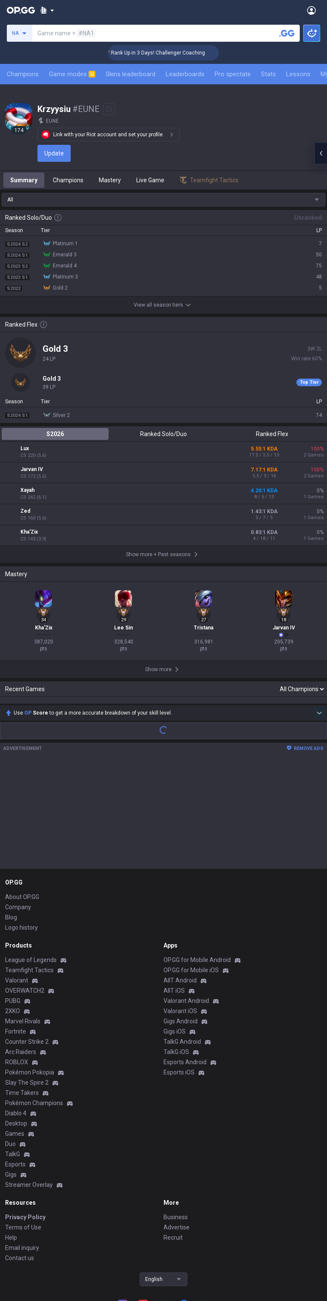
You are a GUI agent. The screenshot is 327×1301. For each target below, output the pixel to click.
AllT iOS (174, 934)
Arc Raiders (20, 995)
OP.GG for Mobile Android (197, 903)
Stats (268, 74)
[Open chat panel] (320, 153)
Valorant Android (186, 944)
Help (11, 1181)
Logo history (21, 870)
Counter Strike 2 (27, 985)
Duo (10, 1087)
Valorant (16, 923)
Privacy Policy (25, 1160)
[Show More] (47, 10)
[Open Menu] (311, 10)
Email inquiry (22, 1191)
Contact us (19, 1201)
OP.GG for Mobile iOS (191, 913)
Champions (23, 74)
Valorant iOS (180, 954)
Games (14, 1077)
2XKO (12, 954)
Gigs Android (181, 964)
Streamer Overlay (29, 1128)
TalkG (12, 1097)
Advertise (176, 1170)
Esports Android (185, 1005)
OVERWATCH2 (24, 934)
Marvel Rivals (22, 964)
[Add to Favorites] (109, 109)
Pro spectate (233, 74)
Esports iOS (179, 1015)
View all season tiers (163, 305)
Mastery (110, 180)
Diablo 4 (15, 1056)
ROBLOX (16, 1005)
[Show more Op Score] (319, 656)
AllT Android (180, 923)
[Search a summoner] (287, 33)
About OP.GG (22, 840)
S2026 (55, 434)
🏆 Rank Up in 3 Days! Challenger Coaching (167, 53)
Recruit (173, 1181)
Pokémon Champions (34, 1046)
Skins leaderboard (130, 74)
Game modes (72, 74)
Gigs (11, 1117)
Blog (11, 860)
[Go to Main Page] (21, 10)
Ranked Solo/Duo (163, 434)
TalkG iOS (176, 995)
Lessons (298, 74)
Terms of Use (23, 1170)
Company (18, 850)
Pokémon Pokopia (29, 1015)
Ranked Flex (272, 434)
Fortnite (15, 974)
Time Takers (22, 1036)
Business (176, 1160)
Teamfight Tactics (29, 913)
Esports (15, 1107)
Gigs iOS (175, 974)
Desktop (16, 1066)
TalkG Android (182, 985)
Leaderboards (185, 74)
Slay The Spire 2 (27, 1025)
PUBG (12, 944)
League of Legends (31, 903)
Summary (23, 180)
